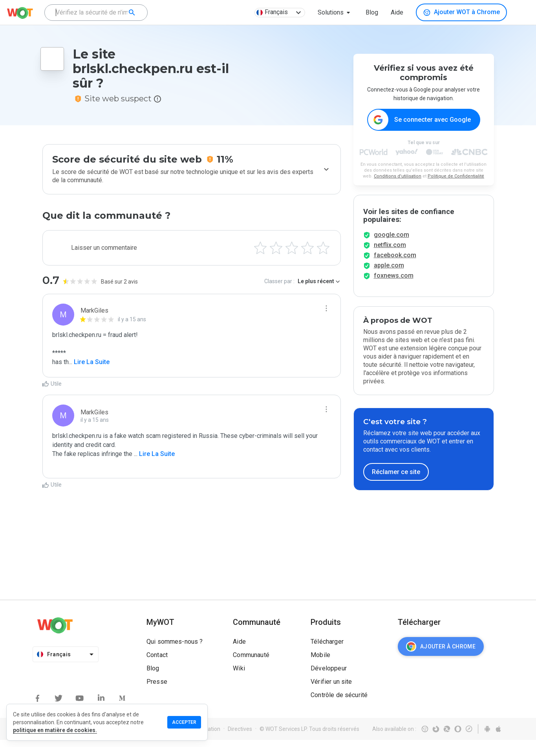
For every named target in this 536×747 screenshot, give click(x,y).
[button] (335, 12)
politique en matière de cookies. (55, 730)
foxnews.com (393, 282)
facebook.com (395, 262)
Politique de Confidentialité (456, 176)
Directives (240, 736)
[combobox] (96, 12)
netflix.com (390, 252)
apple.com (389, 272)
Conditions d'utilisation (397, 176)
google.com (391, 241)
